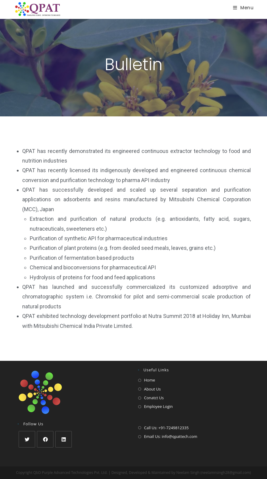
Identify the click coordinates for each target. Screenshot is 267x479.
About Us (152, 389)
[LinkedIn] (63, 439)
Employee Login (158, 406)
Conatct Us (154, 397)
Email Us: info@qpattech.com (170, 436)
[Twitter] (27, 439)
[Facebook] (45, 439)
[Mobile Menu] (243, 8)
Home (149, 380)
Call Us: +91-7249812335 (166, 427)
